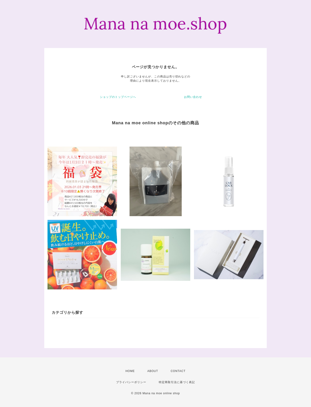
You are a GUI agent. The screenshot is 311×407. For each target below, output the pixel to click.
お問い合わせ (193, 97)
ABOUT (152, 371)
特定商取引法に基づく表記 (177, 382)
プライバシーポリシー (131, 382)
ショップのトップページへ (118, 97)
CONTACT (178, 371)
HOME (130, 371)
